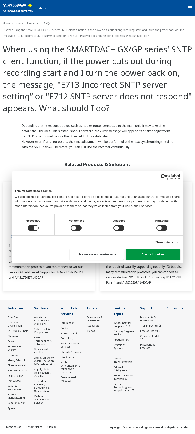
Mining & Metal (16, 360)
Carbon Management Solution (42, 399)
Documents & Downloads (94, 319)
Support (146, 308)
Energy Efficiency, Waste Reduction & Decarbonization (45, 361)
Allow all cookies (153, 254)
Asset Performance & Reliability (43, 341)
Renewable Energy (14, 348)
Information (67, 322)
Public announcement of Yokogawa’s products (71, 367)
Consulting (67, 338)
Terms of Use (13, 426)
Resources (33, 23)
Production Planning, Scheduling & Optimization (41, 386)
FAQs (47, 23)
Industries (15, 308)
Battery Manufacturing (16, 396)
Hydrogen (13, 355)
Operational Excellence (41, 350)
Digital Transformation (123, 360)
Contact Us (175, 308)
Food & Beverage (18, 370)
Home (6, 23)
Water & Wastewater (15, 387)
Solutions (41, 308)
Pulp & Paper (15, 375)
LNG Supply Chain (18, 331)
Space (11, 408)
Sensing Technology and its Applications (123, 387)
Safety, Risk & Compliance (42, 330)
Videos (91, 331)
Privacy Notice (34, 426)
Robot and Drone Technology (123, 377)
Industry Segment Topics (124, 332)
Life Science (67, 357)
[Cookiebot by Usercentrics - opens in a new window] (163, 177)
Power (11, 341)
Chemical (13, 336)
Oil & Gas (13, 317)
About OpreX (121, 339)
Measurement (69, 333)
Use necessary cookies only (97, 254)
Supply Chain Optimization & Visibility (42, 373)
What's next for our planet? (122, 324)
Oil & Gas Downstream (15, 324)
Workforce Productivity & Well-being (42, 320)
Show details (164, 242)
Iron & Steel (14, 381)
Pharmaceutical (17, 365)
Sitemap (52, 426)
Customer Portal (149, 336)
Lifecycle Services (71, 352)
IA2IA (117, 353)
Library (18, 23)
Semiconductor (16, 403)
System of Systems (119, 346)
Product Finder (148, 331)
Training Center (149, 325)
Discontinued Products (68, 379)
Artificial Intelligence (120, 368)
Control (65, 328)
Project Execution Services (70, 345)
